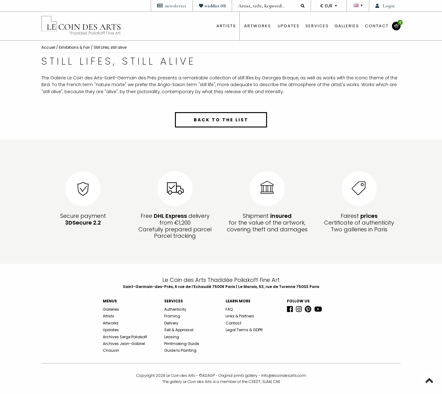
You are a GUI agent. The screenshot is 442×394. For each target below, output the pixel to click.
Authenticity (175, 309)
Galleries (347, 26)
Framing (172, 316)
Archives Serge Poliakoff (125, 336)
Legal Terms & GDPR (244, 329)
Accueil (48, 47)
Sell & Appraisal (178, 329)
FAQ (229, 309)
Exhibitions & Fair (74, 47)
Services (317, 26)
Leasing (171, 336)
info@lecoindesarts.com (283, 375)
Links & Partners (240, 316)
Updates (289, 26)
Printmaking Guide (181, 343)
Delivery (171, 323)
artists (226, 26)
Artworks (257, 26)
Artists (108, 316)
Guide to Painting (180, 350)
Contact (377, 26)
